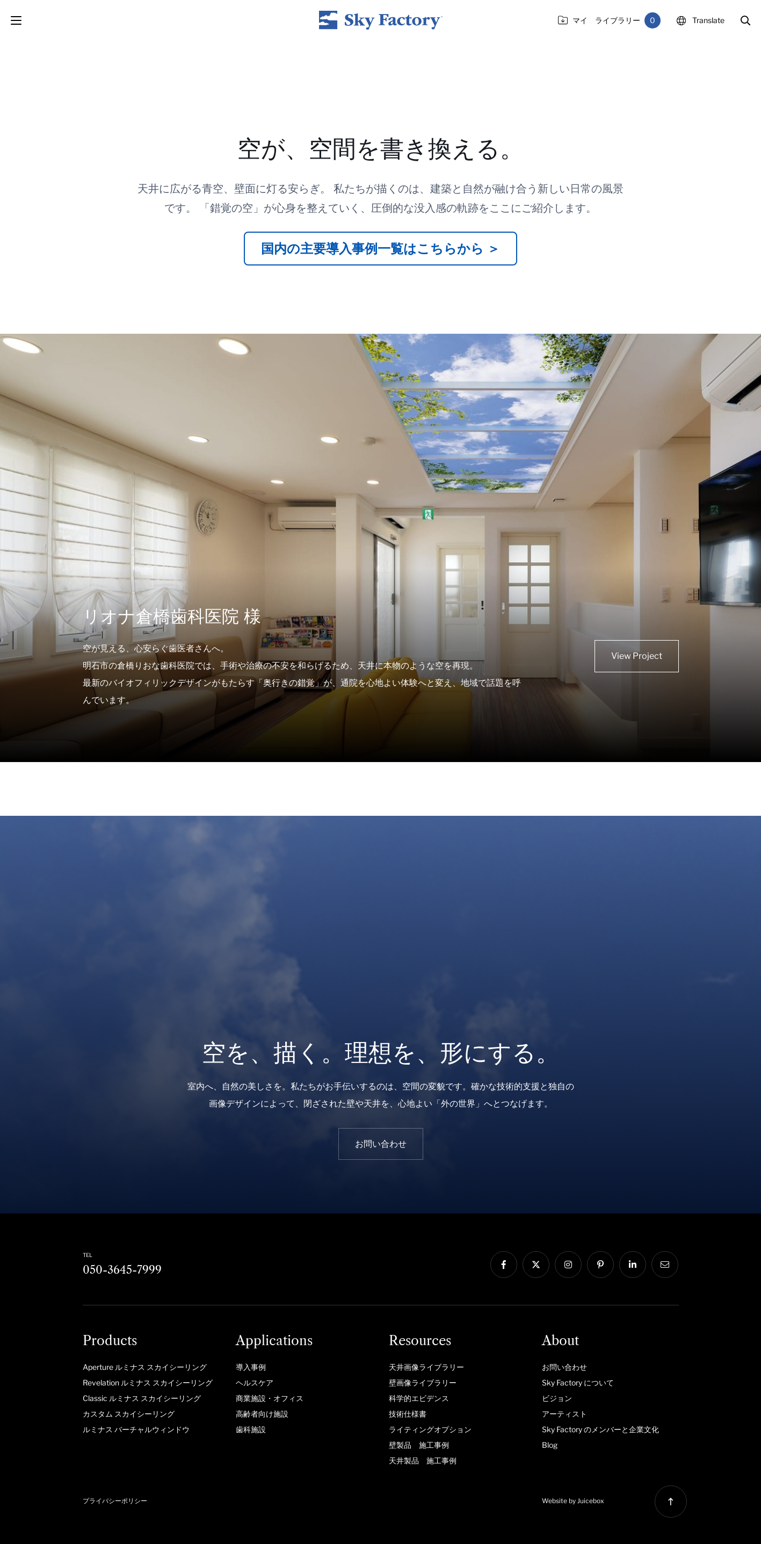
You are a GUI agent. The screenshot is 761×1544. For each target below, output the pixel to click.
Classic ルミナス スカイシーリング (142, 1398)
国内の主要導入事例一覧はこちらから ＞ (380, 248)
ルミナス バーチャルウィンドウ (136, 1429)
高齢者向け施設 (262, 1413)
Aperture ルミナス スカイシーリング (145, 1366)
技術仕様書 (407, 1413)
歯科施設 (251, 1429)
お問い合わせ (564, 1366)
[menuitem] (151, 1366)
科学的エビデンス (419, 1398)
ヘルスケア (254, 1382)
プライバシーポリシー (115, 1501)
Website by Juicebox (573, 1501)
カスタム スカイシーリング (129, 1413)
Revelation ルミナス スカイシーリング (148, 1382)
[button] (745, 20)
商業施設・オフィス (269, 1398)
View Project (636, 656)
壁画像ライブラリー (422, 1382)
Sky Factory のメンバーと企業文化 (600, 1429)
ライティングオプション (430, 1429)
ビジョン (557, 1398)
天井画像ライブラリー (426, 1366)
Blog (549, 1444)
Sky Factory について (578, 1382)
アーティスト (564, 1413)
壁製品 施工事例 (419, 1444)
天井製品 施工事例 (422, 1460)
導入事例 (251, 1366)
